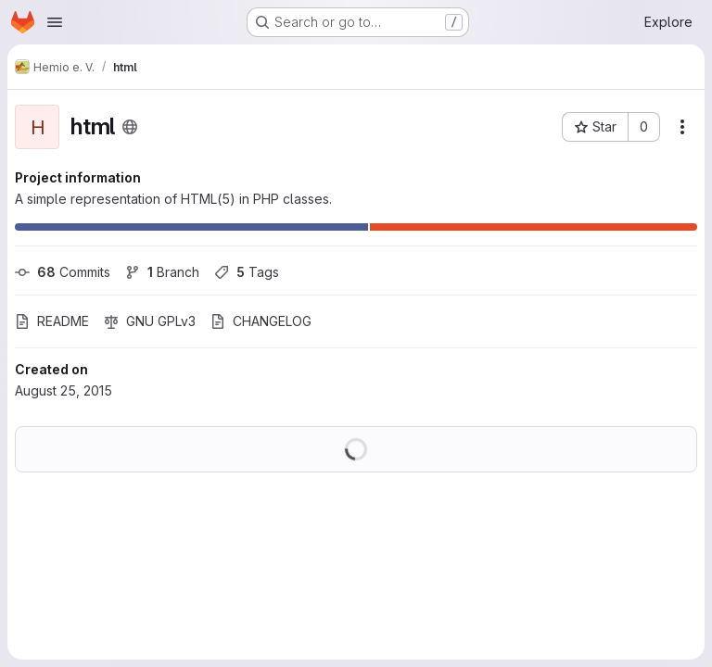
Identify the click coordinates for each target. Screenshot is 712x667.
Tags (246, 272)
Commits (62, 272)
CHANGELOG (261, 321)
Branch (162, 272)
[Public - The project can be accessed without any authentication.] (129, 127)
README (52, 321)
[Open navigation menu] (55, 22)
